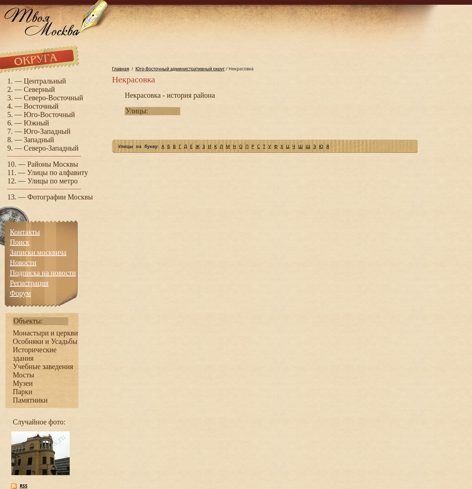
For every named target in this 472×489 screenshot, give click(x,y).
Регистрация (29, 283)
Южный (36, 123)
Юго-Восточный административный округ (180, 69)
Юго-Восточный (49, 114)
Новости (23, 263)
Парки (22, 392)
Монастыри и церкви (45, 333)
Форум (20, 293)
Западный (39, 140)
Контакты (25, 232)
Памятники (30, 400)
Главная (120, 69)
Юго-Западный (47, 131)
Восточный (41, 106)
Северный (39, 89)
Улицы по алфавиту (57, 172)
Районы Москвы (52, 164)
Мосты (23, 375)
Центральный (45, 81)
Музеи (23, 383)
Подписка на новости (43, 273)
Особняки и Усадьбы (45, 341)
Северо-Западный (51, 148)
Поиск (20, 242)
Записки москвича (38, 252)
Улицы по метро (52, 181)
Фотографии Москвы (60, 197)
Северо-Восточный (53, 98)
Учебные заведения (43, 366)
